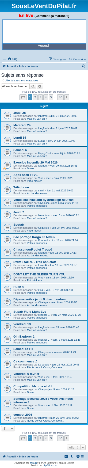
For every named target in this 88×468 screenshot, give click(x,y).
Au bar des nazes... (38, 193)
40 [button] (60, 97)
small (41, 190)
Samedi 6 (20, 150)
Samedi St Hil (23, 349)
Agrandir (44, 45)
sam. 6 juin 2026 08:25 (67, 153)
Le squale (44, 364)
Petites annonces (37, 205)
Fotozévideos (34, 280)
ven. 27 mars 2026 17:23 (67, 314)
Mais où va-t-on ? (37, 118)
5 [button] (51, 97)
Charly (42, 352)
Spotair (18, 224)
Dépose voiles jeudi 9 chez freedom (39, 299)
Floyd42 (42, 265)
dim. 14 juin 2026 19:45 (61, 140)
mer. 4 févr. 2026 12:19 (59, 405)
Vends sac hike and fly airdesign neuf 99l (43, 200)
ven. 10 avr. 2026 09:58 (59, 290)
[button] (23, 97)
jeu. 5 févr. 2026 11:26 (61, 389)
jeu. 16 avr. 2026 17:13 (63, 252)
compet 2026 (22, 414)
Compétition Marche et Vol (32, 386)
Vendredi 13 (22, 324)
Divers (30, 168)
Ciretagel (43, 302)
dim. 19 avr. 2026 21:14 (64, 240)
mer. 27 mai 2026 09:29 (59, 178)
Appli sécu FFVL (25, 175)
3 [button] (40, 97)
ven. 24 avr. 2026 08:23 (65, 227)
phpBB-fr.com (50, 465)
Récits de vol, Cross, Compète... (45, 367)
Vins (40, 178)
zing (40, 290)
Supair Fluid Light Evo (29, 311)
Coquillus (43, 227)
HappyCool (44, 153)
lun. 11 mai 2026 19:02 (60, 190)
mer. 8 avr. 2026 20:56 (64, 302)
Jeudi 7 (18, 212)
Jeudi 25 (19, 112)
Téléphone (21, 187)
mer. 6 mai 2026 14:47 (65, 203)
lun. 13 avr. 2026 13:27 (63, 265)
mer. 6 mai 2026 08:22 (66, 215)
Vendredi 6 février (26, 374)
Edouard (43, 240)
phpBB (33, 463)
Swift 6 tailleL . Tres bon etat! (34, 262)
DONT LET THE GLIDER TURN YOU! (39, 274)
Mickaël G (44, 314)
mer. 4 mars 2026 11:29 (62, 352)
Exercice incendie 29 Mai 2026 (35, 162)
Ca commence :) (25, 361)
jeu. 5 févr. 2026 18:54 (59, 377)
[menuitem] (12, 59)
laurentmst (44, 215)
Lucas (41, 140)
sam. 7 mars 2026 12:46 (66, 339)
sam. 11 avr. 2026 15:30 (60, 277)
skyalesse (44, 203)
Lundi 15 (19, 137)
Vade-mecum (34, 180)
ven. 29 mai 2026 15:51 (63, 165)
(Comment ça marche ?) (51, 16)
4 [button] (45, 97)
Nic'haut (42, 165)
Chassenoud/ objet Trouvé (32, 249)
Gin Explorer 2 (23, 336)
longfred (43, 115)
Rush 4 (18, 287)
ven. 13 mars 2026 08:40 (64, 327)
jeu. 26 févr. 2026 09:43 (65, 364)
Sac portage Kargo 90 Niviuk (34, 237)
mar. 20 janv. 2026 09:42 (64, 417)
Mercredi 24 (22, 125)
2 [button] (35, 97)
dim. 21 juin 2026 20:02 (63, 115)
